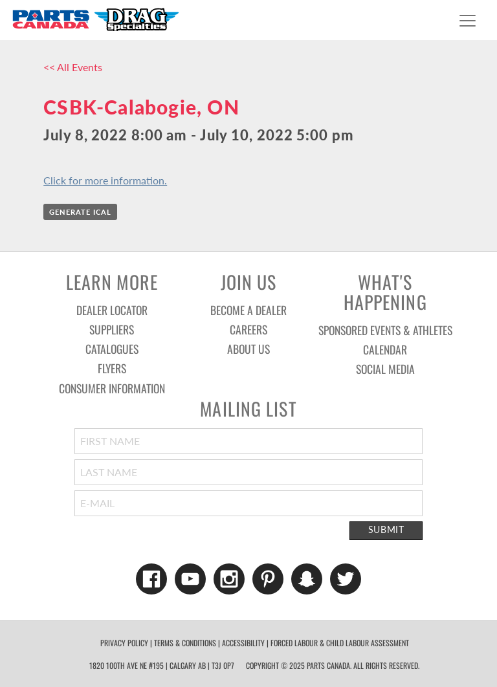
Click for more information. (105, 180)
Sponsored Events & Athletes (385, 330)
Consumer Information (112, 388)
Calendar (385, 349)
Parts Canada (95, 19)
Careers (248, 329)
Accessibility (243, 642)
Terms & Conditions (185, 642)
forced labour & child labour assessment (340, 642)
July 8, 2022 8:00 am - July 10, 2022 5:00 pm (198, 135)
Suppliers (111, 329)
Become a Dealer (248, 309)
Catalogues (111, 348)
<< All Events (72, 67)
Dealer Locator (112, 309)
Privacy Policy (124, 642)
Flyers (112, 368)
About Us (248, 348)
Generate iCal (80, 212)
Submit (386, 530)
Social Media (385, 368)
